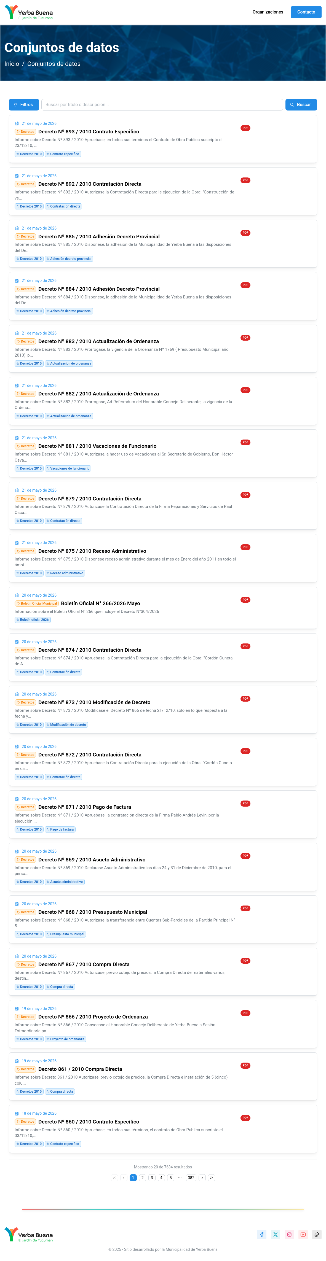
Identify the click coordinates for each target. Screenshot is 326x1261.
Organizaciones (268, 12)
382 (191, 1178)
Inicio (11, 64)
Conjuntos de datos (54, 64)
